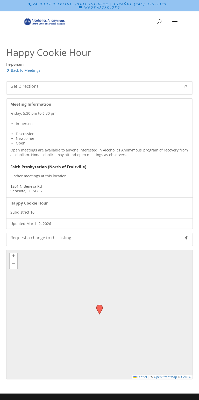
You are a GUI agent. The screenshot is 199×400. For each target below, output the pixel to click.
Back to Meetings (23, 70)
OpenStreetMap (165, 377)
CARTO (186, 377)
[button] (97, 306)
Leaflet (140, 377)
